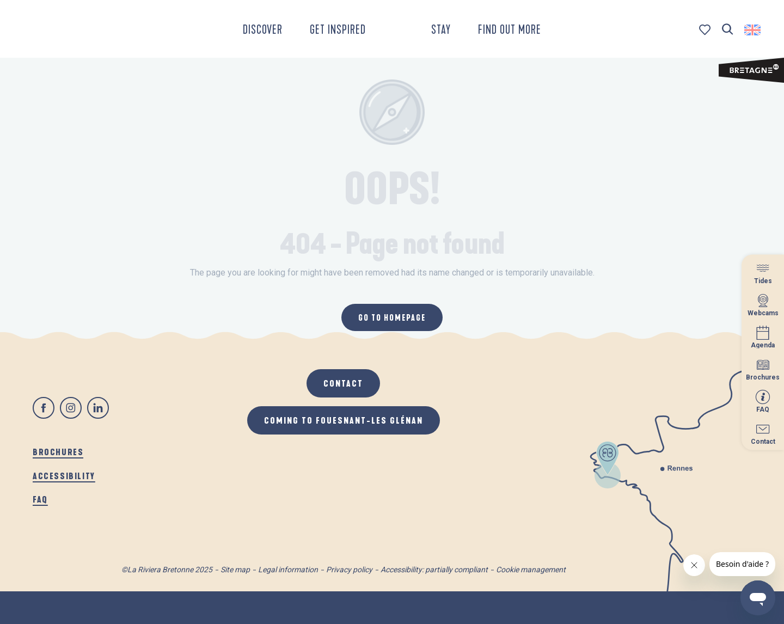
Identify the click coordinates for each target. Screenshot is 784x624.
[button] (727, 30)
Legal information (288, 569)
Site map (235, 569)
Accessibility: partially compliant (434, 569)
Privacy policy (349, 569)
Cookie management (531, 569)
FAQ (40, 499)
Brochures (58, 451)
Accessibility (64, 475)
